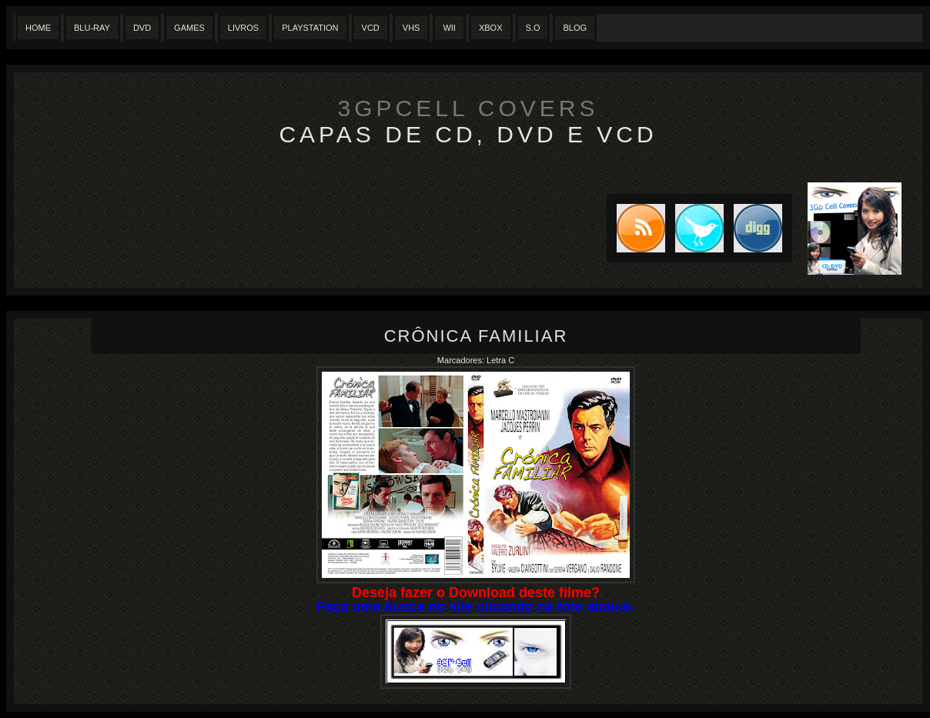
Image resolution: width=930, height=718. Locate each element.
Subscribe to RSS (636, 228)
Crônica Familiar (476, 336)
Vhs (411, 27)
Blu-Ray (92, 27)
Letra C (500, 360)
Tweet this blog (694, 228)
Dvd (142, 27)
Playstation (310, 27)
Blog (575, 27)
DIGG (758, 228)
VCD (371, 27)
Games (189, 27)
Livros (243, 27)
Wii (449, 27)
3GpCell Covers (468, 108)
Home (38, 27)
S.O (533, 27)
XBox (491, 27)
